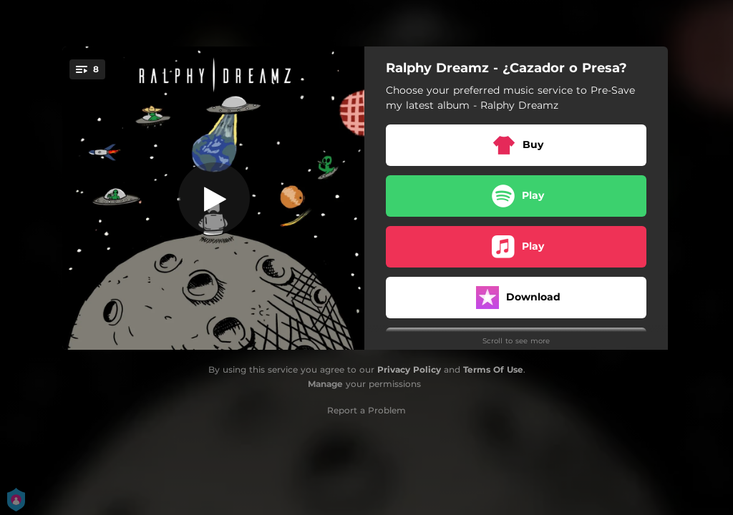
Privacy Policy (409, 369)
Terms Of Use (493, 369)
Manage (325, 383)
